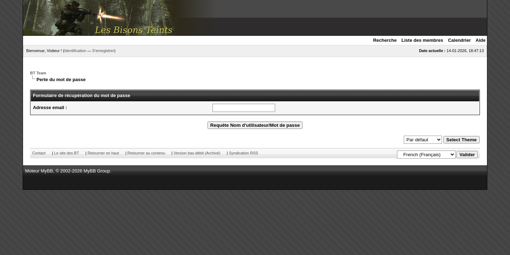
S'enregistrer (103, 51)
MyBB (47, 171)
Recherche (384, 40)
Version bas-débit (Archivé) (197, 153)
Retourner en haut (103, 153)
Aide (481, 40)
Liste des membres (422, 40)
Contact (39, 153)
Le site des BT (66, 153)
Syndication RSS (243, 153)
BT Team (38, 73)
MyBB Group (97, 171)
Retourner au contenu (146, 153)
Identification (75, 51)
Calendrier (459, 40)
